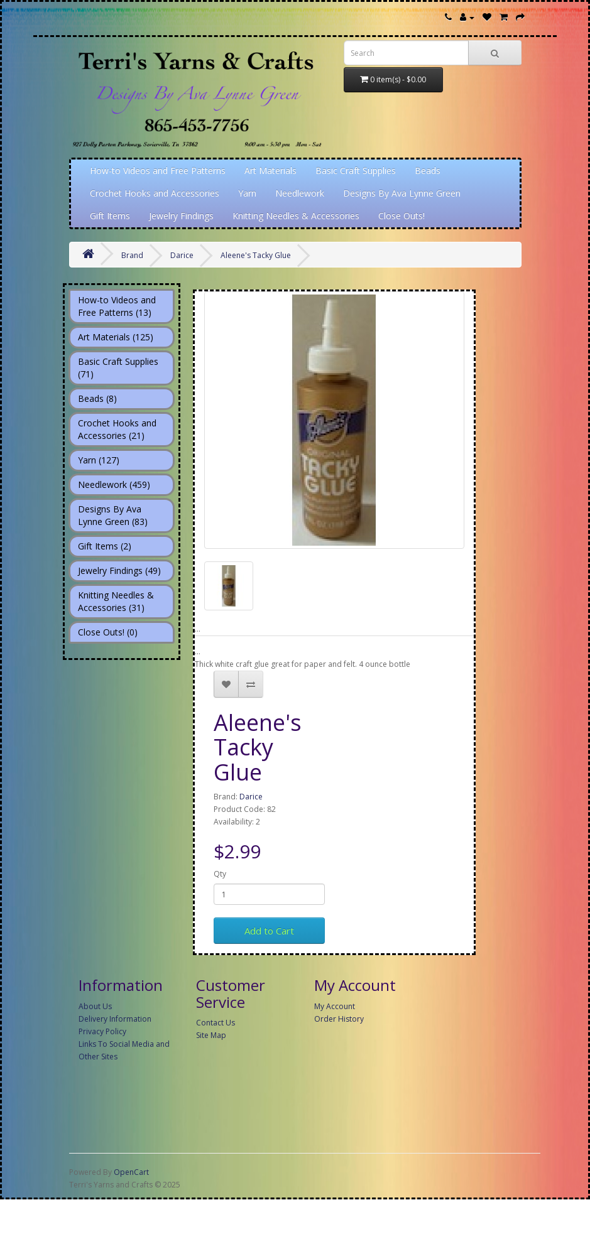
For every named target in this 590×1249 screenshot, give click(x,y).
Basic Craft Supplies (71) (118, 367)
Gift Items (110, 216)
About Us (95, 1006)
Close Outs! (401, 216)
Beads (427, 170)
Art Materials (270, 170)
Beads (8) (97, 398)
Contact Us (215, 1022)
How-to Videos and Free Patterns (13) (117, 306)
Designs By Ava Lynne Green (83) (113, 515)
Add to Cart (269, 930)
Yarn (247, 193)
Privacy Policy (102, 1031)
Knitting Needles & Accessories (295, 216)
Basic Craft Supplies (355, 170)
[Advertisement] (304, 1157)
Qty (220, 873)
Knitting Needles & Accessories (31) (116, 601)
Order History (339, 1019)
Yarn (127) (98, 460)
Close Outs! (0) (108, 632)
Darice (182, 255)
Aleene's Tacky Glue (256, 255)
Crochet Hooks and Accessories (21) (117, 429)
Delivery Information (115, 1019)
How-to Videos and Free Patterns (158, 170)
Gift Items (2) (104, 546)
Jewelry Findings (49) (119, 570)
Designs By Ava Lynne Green (402, 193)
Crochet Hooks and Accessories (154, 193)
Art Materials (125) (115, 337)
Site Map (211, 1035)
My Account (334, 1006)
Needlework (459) (114, 484)
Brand (132, 255)
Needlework (299, 193)
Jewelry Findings (181, 216)
